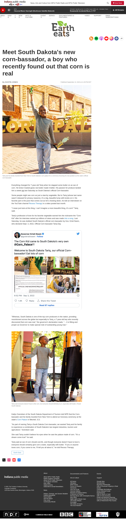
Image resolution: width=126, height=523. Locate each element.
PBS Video (47, 488)
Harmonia (73, 492)
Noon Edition (48, 501)
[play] (3, 14)
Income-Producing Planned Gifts (107, 503)
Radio (10, 21)
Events (43, 21)
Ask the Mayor (48, 503)
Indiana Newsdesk (49, 500)
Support (97, 20)
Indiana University (22, 491)
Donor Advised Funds (103, 495)
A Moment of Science (76, 499)
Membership (101, 487)
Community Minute (49, 506)
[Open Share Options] (122, 43)
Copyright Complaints (10, 493)
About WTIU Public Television (53, 484)
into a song (68, 223)
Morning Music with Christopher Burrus (82, 500)
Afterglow (73, 487)
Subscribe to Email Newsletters (53, 491)
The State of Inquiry (76, 508)
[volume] (9, 14)
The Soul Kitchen (75, 510)
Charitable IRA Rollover (104, 494)
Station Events (48, 489)
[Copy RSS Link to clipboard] (91, 43)
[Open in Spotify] (96, 43)
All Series (73, 486)
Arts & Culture (29, 21)
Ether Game (74, 489)
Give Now (120, 5)
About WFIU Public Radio (52, 481)
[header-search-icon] (108, 5)
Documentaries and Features (79, 478)
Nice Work (73, 502)
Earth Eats (17, 457)
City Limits (47, 504)
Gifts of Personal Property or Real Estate (107, 491)
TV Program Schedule (51, 486)
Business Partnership (103, 489)
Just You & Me (74, 494)
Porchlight (73, 507)
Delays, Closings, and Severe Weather (56, 498)
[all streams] (118, 15)
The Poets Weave (75, 505)
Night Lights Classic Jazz (78, 503)
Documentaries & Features (66, 21)
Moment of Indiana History (78, 497)
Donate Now (101, 486)
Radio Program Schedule (51, 483)
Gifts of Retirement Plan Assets (106, 505)
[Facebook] (116, 43)
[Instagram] (111, 43)
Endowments (101, 497)
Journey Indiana (75, 495)
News (20, 21)
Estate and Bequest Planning (106, 502)
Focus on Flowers (75, 491)
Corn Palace (22, 424)
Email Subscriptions (112, 21)
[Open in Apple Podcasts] (101, 43)
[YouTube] (106, 43)
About (2, 21)
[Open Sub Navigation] (50, 23)
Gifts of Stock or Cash (104, 499)
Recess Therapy (35, 208)
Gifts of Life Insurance (104, 500)
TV (15, 21)
